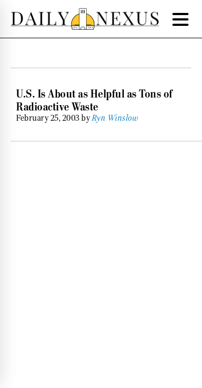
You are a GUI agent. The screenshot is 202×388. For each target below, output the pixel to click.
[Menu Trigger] (180, 19)
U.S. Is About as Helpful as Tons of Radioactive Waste (94, 100)
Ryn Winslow (115, 118)
